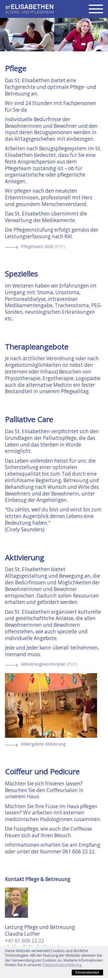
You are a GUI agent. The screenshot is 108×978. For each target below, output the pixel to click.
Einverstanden (87, 972)
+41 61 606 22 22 (24, 940)
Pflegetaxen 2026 (43, 246)
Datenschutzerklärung (62, 964)
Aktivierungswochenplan (49, 664)
